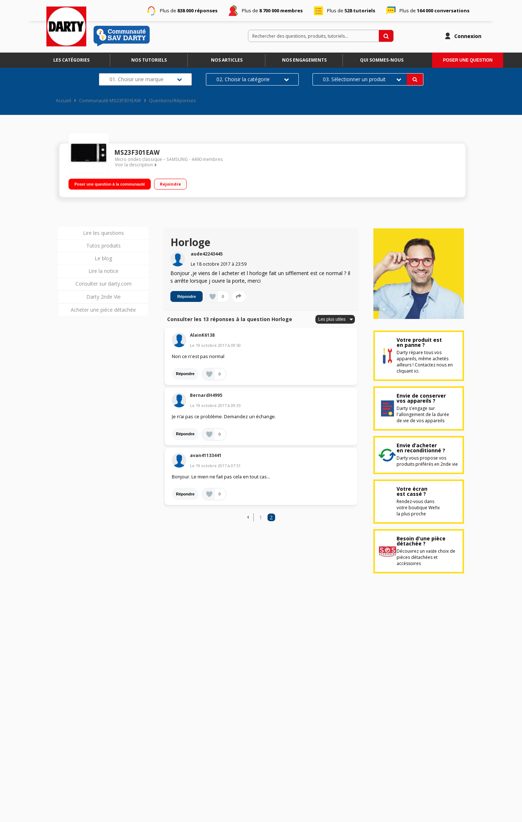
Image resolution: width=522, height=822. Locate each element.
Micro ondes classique (138, 159)
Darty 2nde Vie (103, 296)
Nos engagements (304, 60)
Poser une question (468, 60)
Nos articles (227, 60)
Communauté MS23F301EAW (110, 100)
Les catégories (71, 60)
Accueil (63, 100)
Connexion (467, 36)
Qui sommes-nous (381, 60)
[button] (247, 517)
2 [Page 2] (271, 517)
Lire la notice (103, 270)
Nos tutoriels (149, 60)
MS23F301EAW (137, 152)
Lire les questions (103, 232)
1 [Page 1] (260, 517)
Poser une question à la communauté (109, 184)
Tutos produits (103, 245)
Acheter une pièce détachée (103, 309)
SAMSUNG (177, 159)
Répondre (186, 296)
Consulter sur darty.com (103, 283)
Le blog (103, 258)
